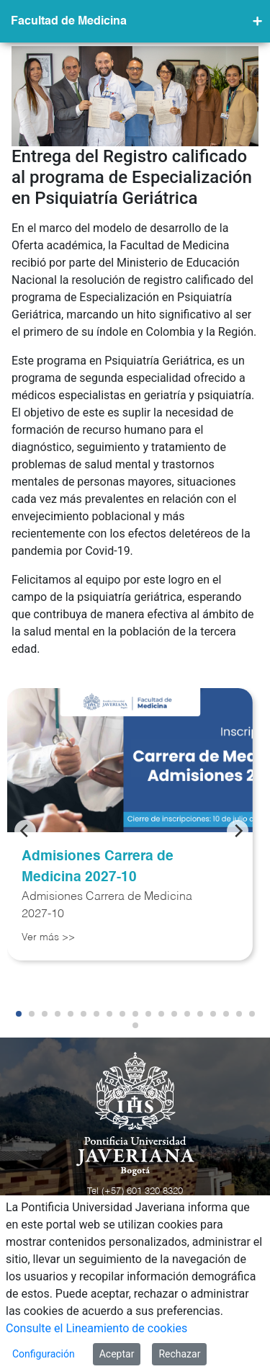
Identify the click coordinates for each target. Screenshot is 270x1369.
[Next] (237, 831)
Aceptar (117, 1354)
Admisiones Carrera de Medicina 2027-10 (98, 867)
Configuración (43, 1354)
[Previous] (25, 831)
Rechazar (179, 1354)
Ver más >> (48, 937)
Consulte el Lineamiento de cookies (96, 1328)
